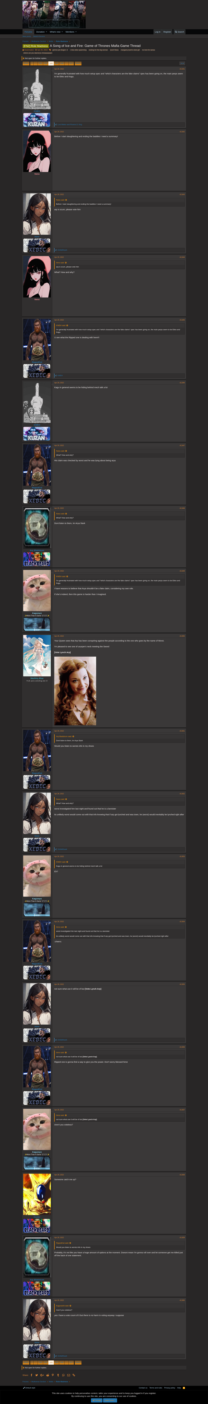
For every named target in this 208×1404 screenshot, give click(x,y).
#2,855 (181, 984)
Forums (28, 32)
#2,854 (181, 922)
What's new (55, 32)
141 (40, 63)
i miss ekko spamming (78, 50)
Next (78, 63)
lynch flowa (114, 50)
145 (61, 63)
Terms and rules (155, 1388)
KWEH (38, 111)
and (70, 125)
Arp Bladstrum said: (65, 736)
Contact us (143, 1388)
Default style (29, 1388)
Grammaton (29, 50)
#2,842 (181, 132)
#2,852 (181, 794)
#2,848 (181, 508)
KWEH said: (62, 325)
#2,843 (181, 194)
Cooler (38, 1217)
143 (51, 63)
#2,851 (181, 731)
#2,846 (181, 383)
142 (45, 63)
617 (71, 63)
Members (70, 32)
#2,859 (181, 1237)
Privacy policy (169, 1388)
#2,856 (181, 1047)
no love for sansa (148, 50)
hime (37, 236)
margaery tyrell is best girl (130, 50)
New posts (27, 36)
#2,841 (181, 69)
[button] (46, 31)
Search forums (39, 36)
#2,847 (181, 445)
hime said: (61, 263)
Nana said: (61, 200)
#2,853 (181, 856)
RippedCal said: (63, 1243)
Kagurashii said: (63, 1306)
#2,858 (181, 1175)
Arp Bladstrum (38, 550)
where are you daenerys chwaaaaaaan (37, 53)
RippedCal (38, 362)
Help (179, 1388)
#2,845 (181, 320)
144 (56, 63)
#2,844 (181, 257)
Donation (40, 32)
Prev (26, 63)
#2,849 (181, 571)
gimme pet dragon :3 (60, 50)
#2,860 (181, 1300)
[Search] (179, 31)
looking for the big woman (98, 50)
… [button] (35, 63)
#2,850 (181, 636)
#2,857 (181, 1110)
